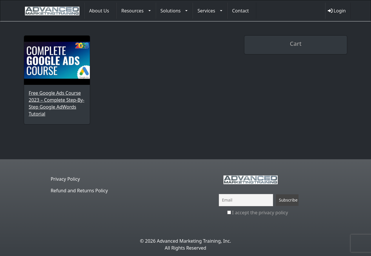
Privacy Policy (65, 179)
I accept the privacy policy (257, 212)
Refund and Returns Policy (79, 190)
